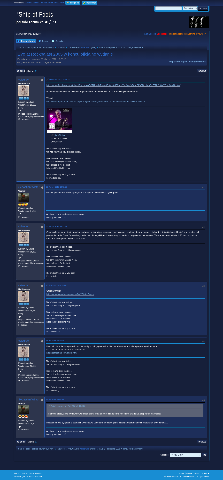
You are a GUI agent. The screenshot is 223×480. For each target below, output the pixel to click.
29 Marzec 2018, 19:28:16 (59, 80)
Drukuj (202, 71)
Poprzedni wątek (178, 61)
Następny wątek (197, 61)
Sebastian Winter (28, 187)
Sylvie (92, 47)
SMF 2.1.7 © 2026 (21, 473)
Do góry (21, 442)
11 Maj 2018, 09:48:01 (55, 341)
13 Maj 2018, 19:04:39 (55, 399)
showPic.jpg (58, 135)
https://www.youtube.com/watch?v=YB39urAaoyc (70, 294)
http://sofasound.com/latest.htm (61, 353)
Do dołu (21, 71)
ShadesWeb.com (35, 477)
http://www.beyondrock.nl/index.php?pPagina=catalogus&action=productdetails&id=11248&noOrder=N (95, 101)
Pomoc (182, 473)
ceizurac (23, 79)
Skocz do (165, 455)
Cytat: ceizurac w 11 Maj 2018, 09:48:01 (68, 406)
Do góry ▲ (205, 473)
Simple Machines (35, 473)
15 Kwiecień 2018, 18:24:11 (57, 285)
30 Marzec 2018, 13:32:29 (56, 187)
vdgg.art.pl (162, 34)
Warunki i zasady (193, 473)
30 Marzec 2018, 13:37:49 (56, 226)
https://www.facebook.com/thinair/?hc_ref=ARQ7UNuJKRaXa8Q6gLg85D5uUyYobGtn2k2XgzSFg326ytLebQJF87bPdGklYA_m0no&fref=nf (113, 85)
